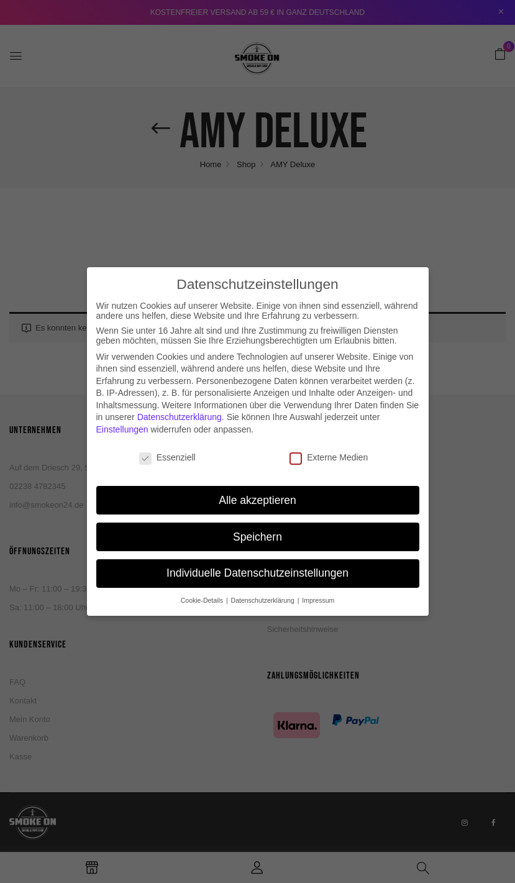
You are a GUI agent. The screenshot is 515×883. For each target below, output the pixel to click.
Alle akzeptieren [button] (257, 491)
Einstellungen (122, 421)
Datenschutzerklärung (179, 409)
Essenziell (167, 449)
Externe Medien (328, 449)
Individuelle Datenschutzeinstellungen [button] (257, 565)
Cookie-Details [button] (203, 592)
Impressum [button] (318, 592)
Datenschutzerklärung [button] (263, 592)
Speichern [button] (257, 528)
